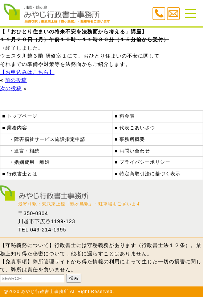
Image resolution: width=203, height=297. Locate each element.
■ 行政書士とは (19, 173)
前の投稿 (16, 80)
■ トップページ (19, 116)
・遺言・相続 (24, 151)
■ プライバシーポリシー (142, 162)
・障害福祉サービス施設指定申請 (47, 139)
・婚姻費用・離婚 (29, 162)
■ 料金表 (125, 116)
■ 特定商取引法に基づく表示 (147, 173)
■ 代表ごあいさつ (135, 127)
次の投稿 (11, 88)
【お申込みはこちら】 (27, 72)
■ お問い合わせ (132, 151)
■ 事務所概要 (130, 139)
